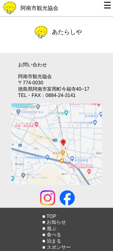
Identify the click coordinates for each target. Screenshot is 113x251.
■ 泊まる (51, 240)
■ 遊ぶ (49, 228)
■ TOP (49, 216)
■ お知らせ (54, 222)
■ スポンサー (56, 247)
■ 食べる (51, 234)
